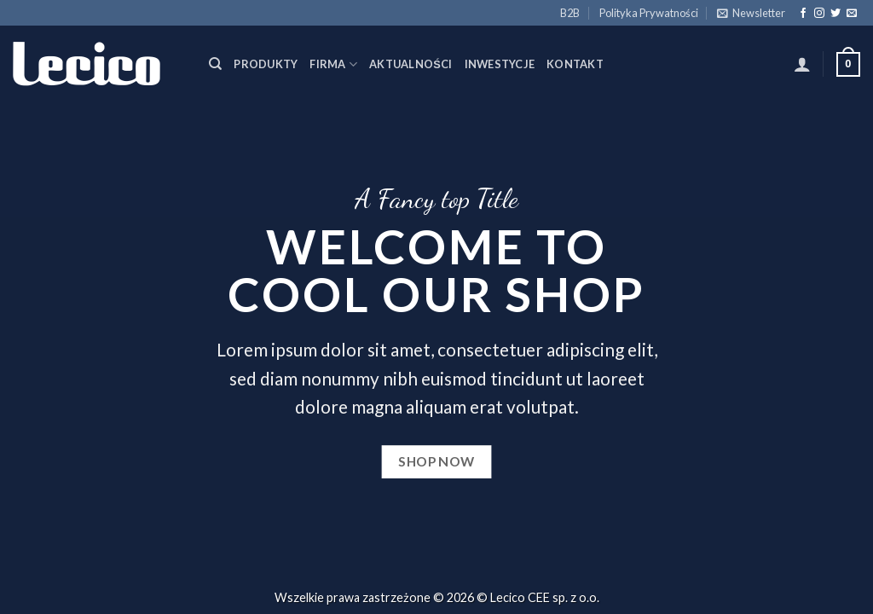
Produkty (266, 64)
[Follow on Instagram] (819, 14)
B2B (570, 13)
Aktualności (410, 64)
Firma (333, 64)
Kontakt (575, 64)
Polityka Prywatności (648, 13)
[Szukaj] (215, 64)
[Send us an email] (852, 14)
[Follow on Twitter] (835, 14)
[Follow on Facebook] (803, 14)
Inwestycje (500, 64)
